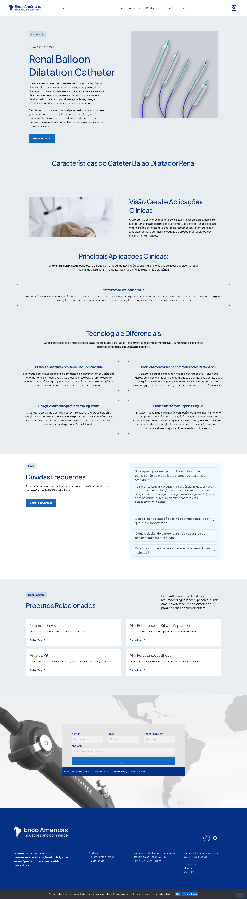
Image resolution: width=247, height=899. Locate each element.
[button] (233, 8)
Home (119, 8)
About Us (134, 8)
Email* (123, 737)
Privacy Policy (190, 894)
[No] (240, 895)
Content (168, 8)
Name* (87, 737)
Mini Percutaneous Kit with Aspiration (160, 625)
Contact (185, 8)
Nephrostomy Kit (44, 625)
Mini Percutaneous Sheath (151, 655)
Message (123, 749)
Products (151, 8)
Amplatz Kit (39, 655)
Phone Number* (159, 737)
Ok (177, 894)
